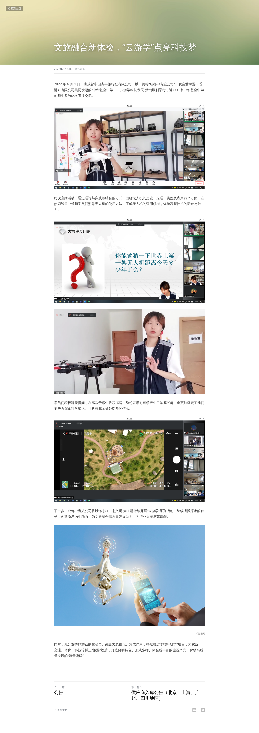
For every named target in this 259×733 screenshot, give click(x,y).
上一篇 (59, 687)
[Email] (203, 710)
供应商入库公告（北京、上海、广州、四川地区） (165, 695)
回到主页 (14, 8)
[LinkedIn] (194, 710)
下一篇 (136, 687)
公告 (58, 692)
